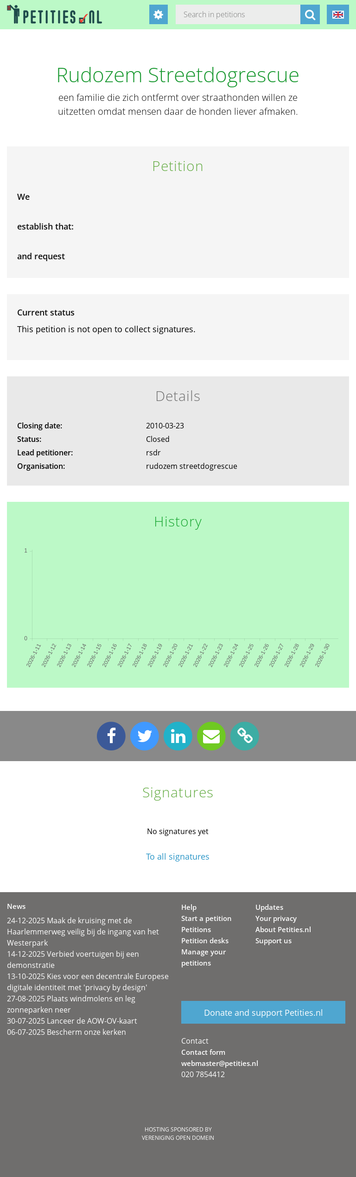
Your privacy (276, 918)
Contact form (203, 1052)
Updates (269, 907)
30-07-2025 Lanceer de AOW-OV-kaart (72, 1021)
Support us (273, 940)
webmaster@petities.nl (219, 1063)
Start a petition (206, 918)
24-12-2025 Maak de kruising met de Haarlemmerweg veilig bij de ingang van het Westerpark (83, 931)
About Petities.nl (283, 929)
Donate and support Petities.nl (263, 1012)
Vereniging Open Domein (178, 1138)
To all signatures (178, 856)
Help (189, 907)
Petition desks (205, 940)
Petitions (196, 929)
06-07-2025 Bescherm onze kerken (66, 1032)
